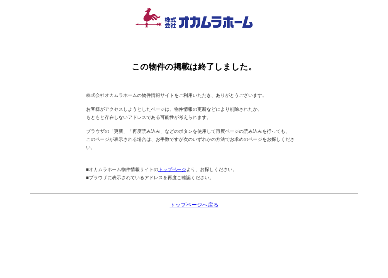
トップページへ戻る (194, 205)
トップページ (172, 169)
